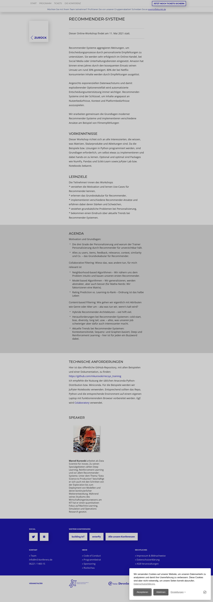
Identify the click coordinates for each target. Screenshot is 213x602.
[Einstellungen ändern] (178, 592)
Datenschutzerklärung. (144, 584)
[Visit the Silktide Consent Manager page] (204, 592)
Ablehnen (161, 592)
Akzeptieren (142, 592)
